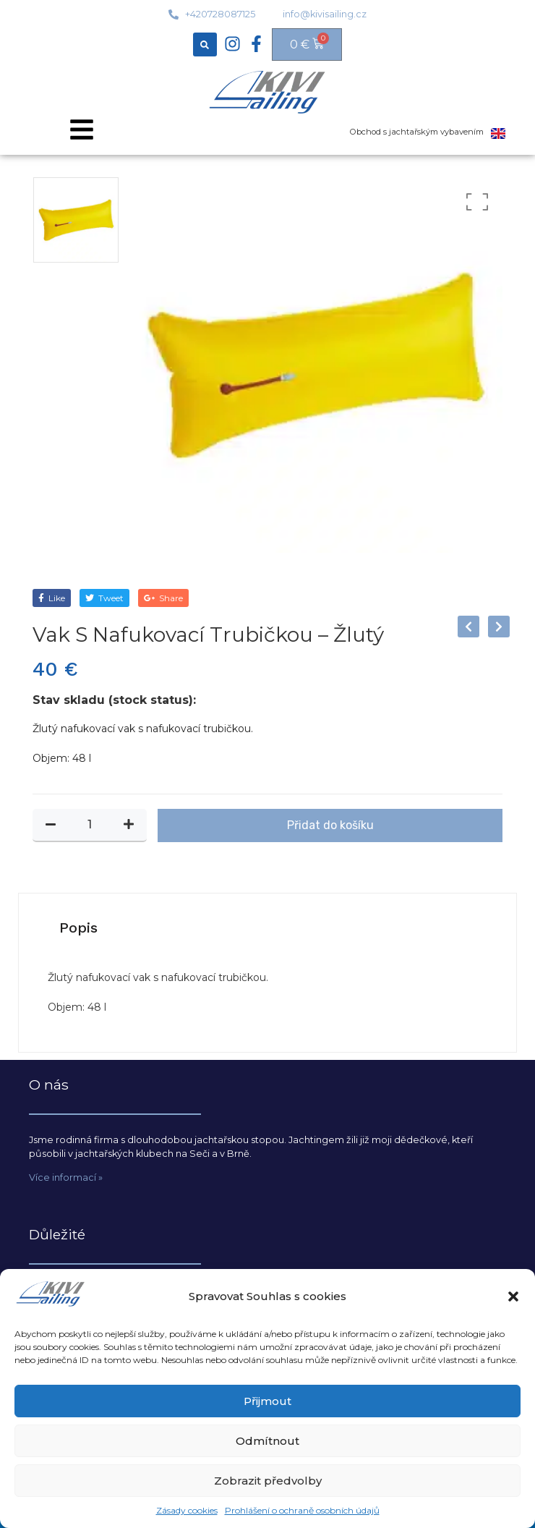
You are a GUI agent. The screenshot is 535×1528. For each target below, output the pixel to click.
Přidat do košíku (330, 825)
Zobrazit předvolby (268, 1480)
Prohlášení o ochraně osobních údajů (302, 1510)
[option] (76, 220)
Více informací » (66, 1177)
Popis (78, 927)
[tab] (78, 927)
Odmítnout (267, 1441)
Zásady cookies (187, 1510)
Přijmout (267, 1401)
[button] (513, 1296)
